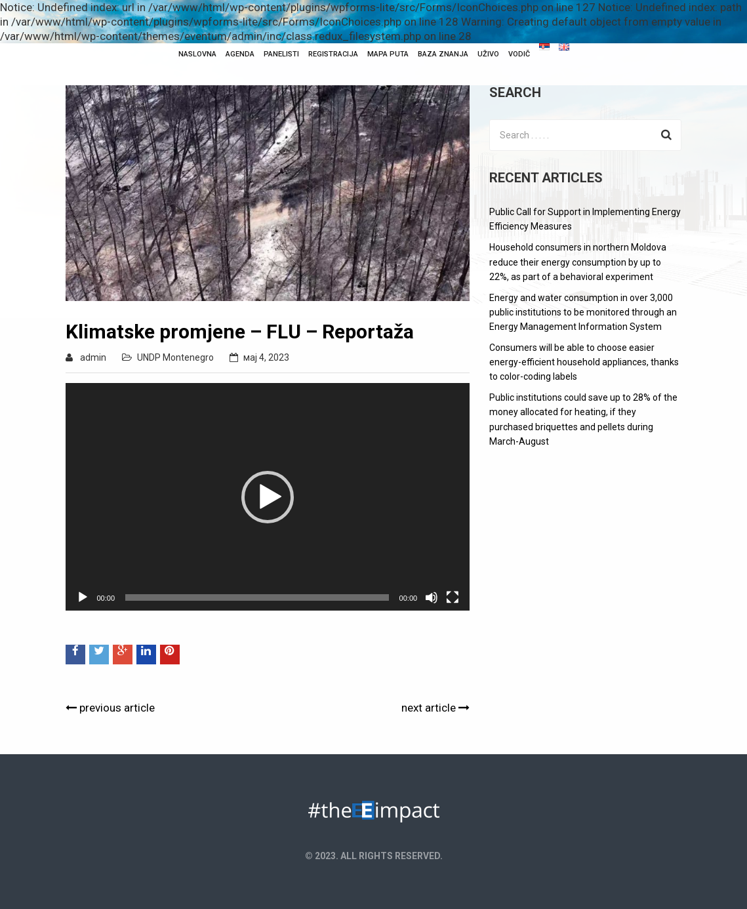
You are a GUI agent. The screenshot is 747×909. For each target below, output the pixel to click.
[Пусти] (82, 597)
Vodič (519, 54)
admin (93, 357)
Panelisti (281, 54)
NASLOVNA (197, 54)
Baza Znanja (443, 54)
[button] (267, 497)
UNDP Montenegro (175, 357)
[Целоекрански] (452, 597)
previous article (110, 707)
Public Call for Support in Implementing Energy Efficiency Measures (585, 219)
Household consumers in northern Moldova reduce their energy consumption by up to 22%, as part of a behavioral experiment (577, 261)
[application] (268, 497)
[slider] (257, 597)
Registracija (333, 54)
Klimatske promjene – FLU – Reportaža (240, 331)
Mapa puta (388, 54)
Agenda (240, 54)
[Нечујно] (431, 597)
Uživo (488, 54)
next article (435, 707)
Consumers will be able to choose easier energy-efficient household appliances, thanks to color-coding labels (584, 362)
